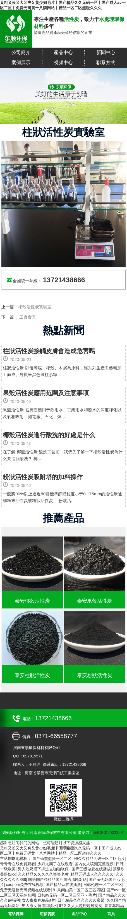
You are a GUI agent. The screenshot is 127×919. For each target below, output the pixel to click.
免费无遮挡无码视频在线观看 (25, 890)
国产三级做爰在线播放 (91, 869)
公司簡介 (20, 52)
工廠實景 (27, 317)
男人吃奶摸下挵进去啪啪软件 (44, 869)
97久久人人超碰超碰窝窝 (80, 905)
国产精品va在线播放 (63, 884)
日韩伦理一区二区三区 (102, 884)
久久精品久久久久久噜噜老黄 (43, 874)
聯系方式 (105, 62)
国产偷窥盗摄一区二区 (51, 858)
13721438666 (64, 280)
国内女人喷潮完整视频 (94, 864)
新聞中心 (105, 52)
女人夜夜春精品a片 (38, 900)
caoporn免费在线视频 (25, 884)
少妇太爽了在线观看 (55, 864)
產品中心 (63, 52)
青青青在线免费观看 (17, 864)
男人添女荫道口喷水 (39, 905)
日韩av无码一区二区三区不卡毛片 (66, 895)
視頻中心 (63, 62)
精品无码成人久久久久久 (92, 874)
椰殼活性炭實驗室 (35, 306)
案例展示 (20, 62)
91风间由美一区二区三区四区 (78, 890)
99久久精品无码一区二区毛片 (99, 858)
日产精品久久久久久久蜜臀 (80, 900)
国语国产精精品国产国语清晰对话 (57, 879)
